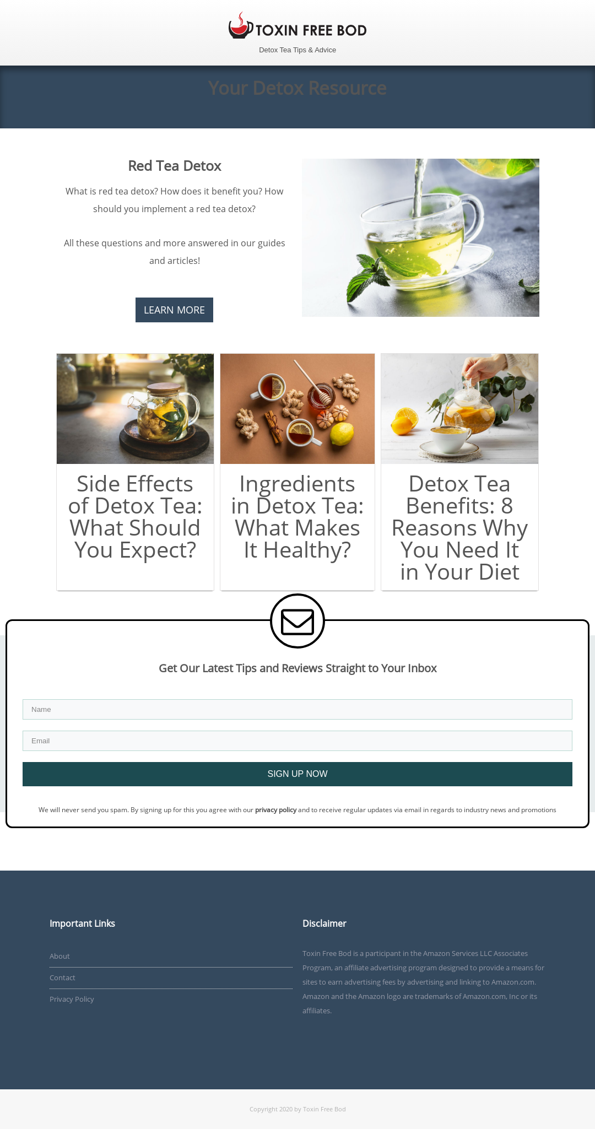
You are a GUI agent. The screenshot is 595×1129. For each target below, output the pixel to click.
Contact (62, 977)
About (60, 956)
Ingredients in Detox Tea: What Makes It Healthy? (297, 516)
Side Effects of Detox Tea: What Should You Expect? (135, 516)
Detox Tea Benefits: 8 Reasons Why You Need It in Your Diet (459, 527)
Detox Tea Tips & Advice (297, 50)
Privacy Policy (72, 999)
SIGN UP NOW (297, 774)
